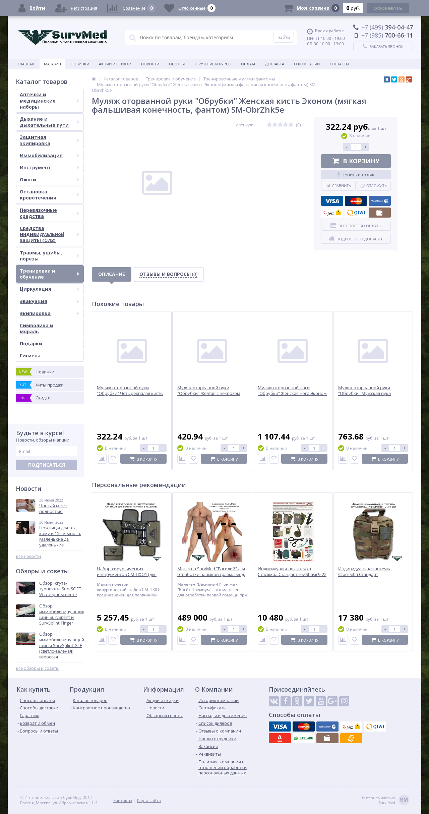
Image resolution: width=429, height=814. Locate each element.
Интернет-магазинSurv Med (385, 800)
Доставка (274, 63)
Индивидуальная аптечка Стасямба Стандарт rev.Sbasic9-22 (292, 571)
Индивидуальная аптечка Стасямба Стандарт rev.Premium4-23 (364, 574)
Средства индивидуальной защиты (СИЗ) (49, 234)
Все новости (28, 556)
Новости (150, 63)
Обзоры (177, 63)
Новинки (80, 63)
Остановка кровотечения (49, 194)
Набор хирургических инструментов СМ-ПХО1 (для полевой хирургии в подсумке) (129, 574)
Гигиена (30, 355)
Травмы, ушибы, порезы (49, 255)
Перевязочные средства (49, 213)
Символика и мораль (36, 328)
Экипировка (49, 313)
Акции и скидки (115, 63)
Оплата (248, 63)
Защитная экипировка (49, 140)
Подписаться (46, 465)
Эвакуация (49, 301)
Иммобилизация (49, 155)
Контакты (339, 63)
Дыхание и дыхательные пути (49, 122)
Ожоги (49, 179)
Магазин (52, 63)
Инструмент (49, 167)
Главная (26, 63)
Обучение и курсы (212, 63)
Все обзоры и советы (37, 668)
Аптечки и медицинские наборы (49, 100)
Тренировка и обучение (49, 274)
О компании (307, 63)
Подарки (31, 343)
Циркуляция (49, 289)
